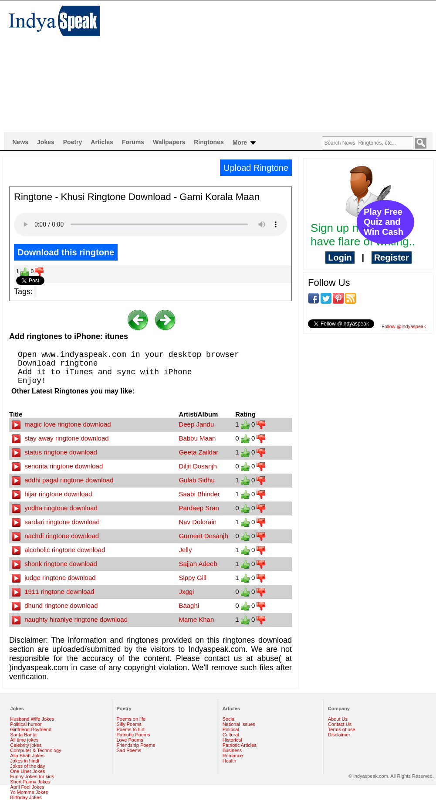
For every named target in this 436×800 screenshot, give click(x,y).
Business (232, 750)
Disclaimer (339, 734)
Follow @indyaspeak (404, 326)
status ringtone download (54, 452)
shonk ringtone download (54, 563)
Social (229, 719)
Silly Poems (129, 724)
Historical (232, 739)
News (21, 142)
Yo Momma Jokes (29, 792)
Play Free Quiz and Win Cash (383, 222)
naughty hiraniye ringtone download (70, 619)
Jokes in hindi (24, 760)
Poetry (72, 142)
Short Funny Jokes (30, 781)
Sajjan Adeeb (198, 563)
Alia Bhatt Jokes (27, 755)
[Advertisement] (225, 66)
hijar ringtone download (52, 494)
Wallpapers (169, 142)
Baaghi (189, 605)
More (245, 143)
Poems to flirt (131, 729)
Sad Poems (129, 750)
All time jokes (24, 739)
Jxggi (186, 591)
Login (340, 257)
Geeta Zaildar (198, 452)
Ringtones (208, 142)
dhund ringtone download (55, 605)
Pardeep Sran (199, 508)
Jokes (45, 142)
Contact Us (340, 724)
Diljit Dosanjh (198, 466)
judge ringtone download (54, 577)
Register (391, 257)
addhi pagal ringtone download (63, 480)
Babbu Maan (197, 438)
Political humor (25, 724)
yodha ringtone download (55, 508)
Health (230, 760)
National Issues (239, 724)
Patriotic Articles (240, 745)
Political (231, 729)
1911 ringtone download (53, 591)
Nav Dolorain (197, 521)
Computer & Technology (35, 750)
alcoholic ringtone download (58, 549)
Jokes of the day (27, 766)
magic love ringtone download (61, 424)
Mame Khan (196, 619)
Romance (233, 755)
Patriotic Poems (133, 734)
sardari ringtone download (56, 521)
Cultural (231, 734)
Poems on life (131, 719)
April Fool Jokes (27, 787)
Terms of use (341, 729)
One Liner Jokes (27, 771)
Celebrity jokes (25, 745)
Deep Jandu (196, 424)
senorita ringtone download (57, 466)
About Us (338, 719)
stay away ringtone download (60, 438)
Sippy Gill (192, 577)
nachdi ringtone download (55, 535)
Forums (133, 142)
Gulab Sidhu (197, 480)
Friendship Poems (136, 745)
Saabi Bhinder (199, 494)
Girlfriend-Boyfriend (30, 729)
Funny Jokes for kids (32, 776)
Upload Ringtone (255, 168)
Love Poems (130, 739)
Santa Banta (23, 734)
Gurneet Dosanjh (203, 535)
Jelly (185, 549)
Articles (102, 142)
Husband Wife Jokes (32, 719)
